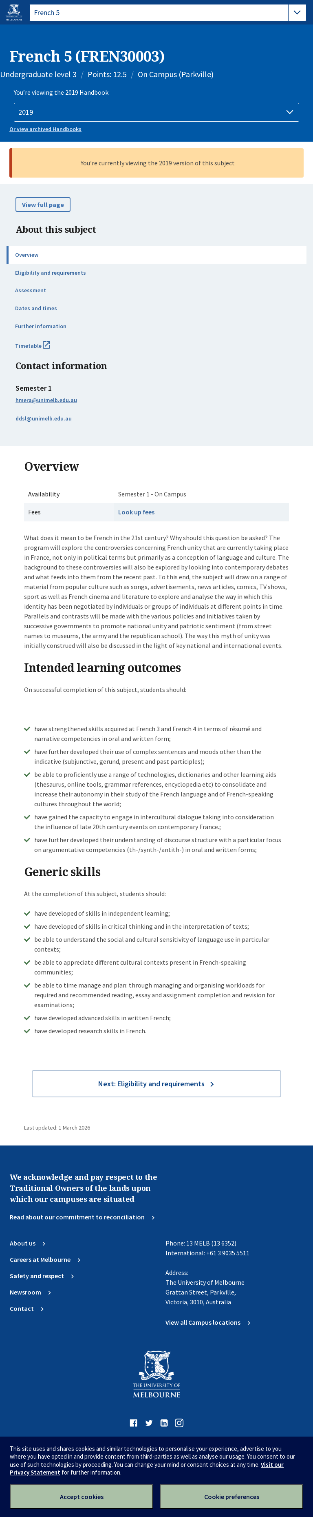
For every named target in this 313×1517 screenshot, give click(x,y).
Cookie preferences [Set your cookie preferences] (231, 1497)
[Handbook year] (156, 112)
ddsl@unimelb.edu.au (43, 418)
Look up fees (136, 512)
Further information (40, 326)
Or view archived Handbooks (45, 129)
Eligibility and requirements (50, 272)
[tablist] (168, 12)
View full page (43, 204)
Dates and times (36, 308)
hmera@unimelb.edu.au (46, 400)
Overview (26, 254)
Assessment (30, 290)
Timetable (41, 349)
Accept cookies (82, 1497)
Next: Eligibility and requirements (151, 1083)
